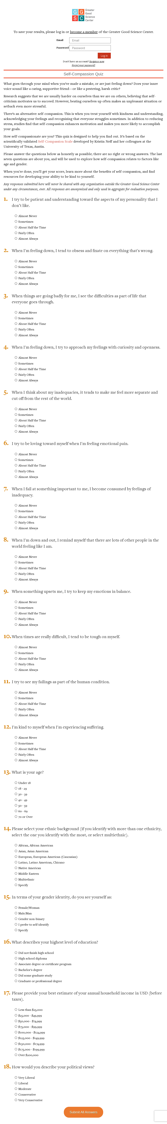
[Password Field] (90, 48)
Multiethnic (26, 879)
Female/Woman (29, 908)
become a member (84, 31)
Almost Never (27, 216)
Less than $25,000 (30, 1010)
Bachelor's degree (30, 970)
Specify (23, 885)
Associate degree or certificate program (44, 964)
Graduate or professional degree (40, 981)
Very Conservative (30, 1100)
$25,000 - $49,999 (30, 1015)
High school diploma (32, 958)
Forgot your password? (83, 65)
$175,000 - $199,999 (31, 1049)
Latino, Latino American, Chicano (41, 862)
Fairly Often (26, 233)
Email (59, 40)
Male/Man (25, 913)
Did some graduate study (35, 975)
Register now (96, 61)
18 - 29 (22, 788)
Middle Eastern (28, 873)
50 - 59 (22, 805)
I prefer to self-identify (33, 924)
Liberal (23, 1083)
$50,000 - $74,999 (30, 1021)
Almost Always (28, 238)
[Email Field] (90, 40)
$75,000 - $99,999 (30, 1027)
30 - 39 (22, 794)
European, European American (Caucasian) (48, 857)
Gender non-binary (31, 919)
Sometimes (25, 221)
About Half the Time (32, 227)
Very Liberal (26, 1077)
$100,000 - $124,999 (31, 1032)
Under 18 (24, 783)
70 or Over (25, 817)
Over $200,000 (28, 1055)
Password (62, 47)
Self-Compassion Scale (55, 141)
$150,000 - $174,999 (31, 1044)
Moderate (24, 1089)
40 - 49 (22, 800)
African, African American (35, 845)
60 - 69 (23, 811)
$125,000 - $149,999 (31, 1038)
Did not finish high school (36, 953)
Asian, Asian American (33, 851)
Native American (29, 868)
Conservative (27, 1094)
